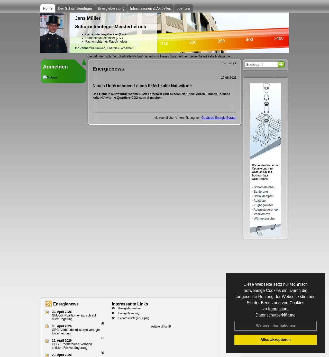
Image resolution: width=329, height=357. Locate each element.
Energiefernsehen (129, 308)
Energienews (66, 304)
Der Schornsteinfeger (75, 8)
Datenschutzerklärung (275, 315)
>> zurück (229, 63)
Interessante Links (130, 304)
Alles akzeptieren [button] (275, 340)
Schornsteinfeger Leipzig (133, 318)
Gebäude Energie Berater (218, 118)
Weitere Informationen (275, 325)
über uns (183, 8)
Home (47, 8)
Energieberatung (111, 8)
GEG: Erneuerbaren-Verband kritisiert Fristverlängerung (72, 346)
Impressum (278, 309)
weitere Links (160, 326)
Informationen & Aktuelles (150, 8)
